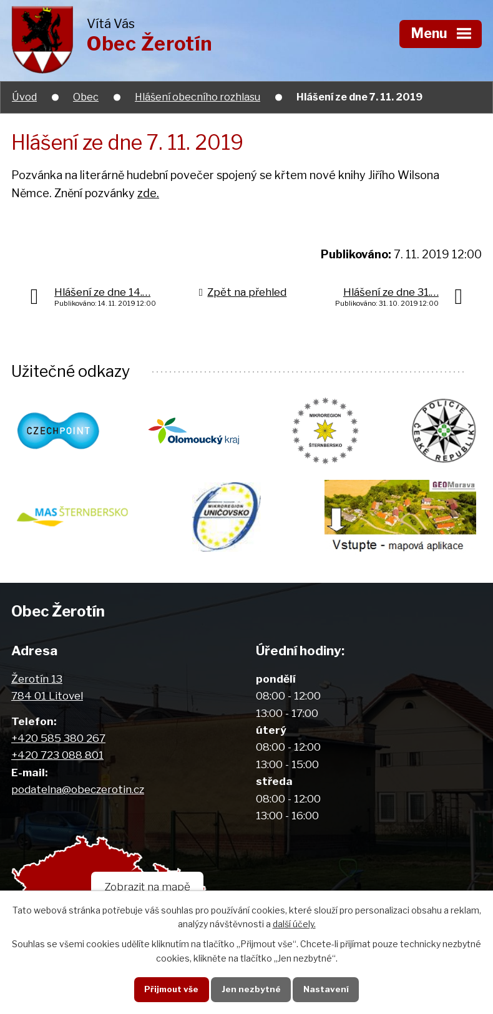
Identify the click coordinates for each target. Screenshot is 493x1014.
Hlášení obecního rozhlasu (197, 96)
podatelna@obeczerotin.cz (77, 789)
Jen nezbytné (251, 989)
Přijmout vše (171, 989)
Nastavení (326, 989)
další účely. (294, 924)
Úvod (24, 96)
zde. (148, 193)
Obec (86, 96)
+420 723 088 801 (57, 754)
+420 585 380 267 (58, 737)
